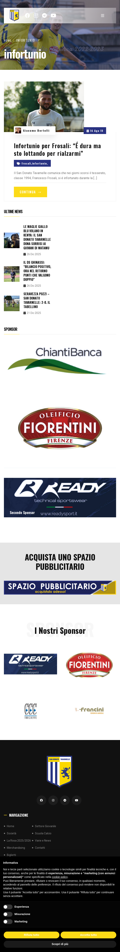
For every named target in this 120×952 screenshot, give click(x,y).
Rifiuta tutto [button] (31, 934)
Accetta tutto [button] (88, 934)
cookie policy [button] (60, 876)
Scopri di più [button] (60, 944)
